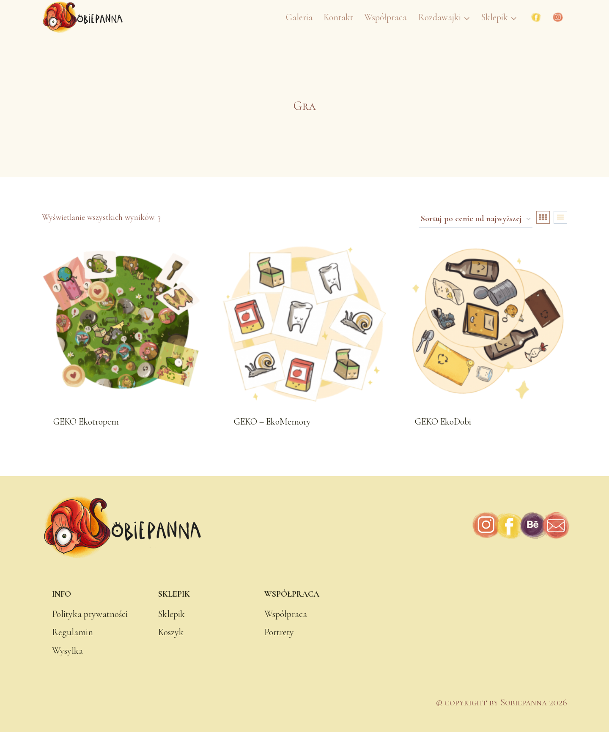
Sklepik (171, 614)
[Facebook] (536, 17)
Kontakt (338, 17)
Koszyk (171, 632)
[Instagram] (558, 17)
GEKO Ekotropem (86, 421)
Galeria (299, 17)
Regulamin (72, 632)
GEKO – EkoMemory (272, 421)
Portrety (279, 632)
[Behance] (532, 525)
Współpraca (385, 17)
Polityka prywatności (90, 614)
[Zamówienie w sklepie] (475, 219)
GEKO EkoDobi (443, 421)
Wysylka (67, 650)
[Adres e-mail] (555, 525)
